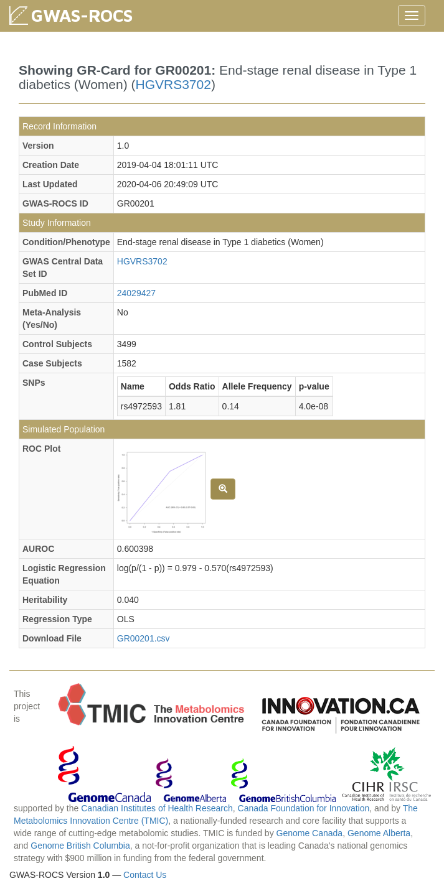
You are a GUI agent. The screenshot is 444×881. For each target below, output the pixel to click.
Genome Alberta (378, 833)
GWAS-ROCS (82, 15)
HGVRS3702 (173, 84)
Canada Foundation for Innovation (304, 808)
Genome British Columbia (80, 846)
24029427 (136, 293)
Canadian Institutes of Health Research (157, 808)
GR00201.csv (143, 638)
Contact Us (144, 875)
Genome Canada (309, 833)
